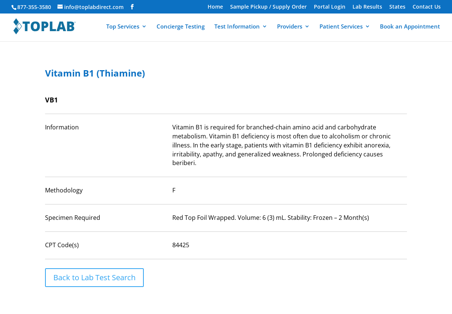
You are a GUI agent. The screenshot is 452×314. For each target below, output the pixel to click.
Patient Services (341, 27)
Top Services (122, 27)
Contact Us (427, 7)
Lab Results (367, 7)
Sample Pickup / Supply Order (268, 7)
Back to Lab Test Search (94, 277)
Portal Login (329, 7)
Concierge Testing (181, 27)
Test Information (237, 27)
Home (215, 7)
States (397, 7)
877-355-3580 (34, 7)
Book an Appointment (410, 27)
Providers (289, 27)
